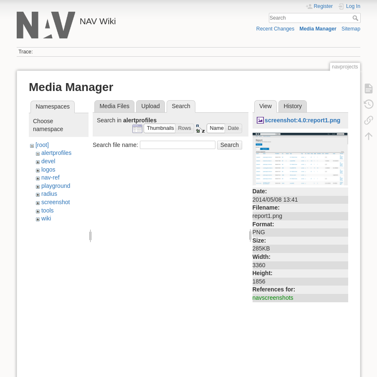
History (293, 106)
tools (47, 210)
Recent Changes (275, 29)
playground (55, 185)
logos (48, 169)
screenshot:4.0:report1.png (302, 120)
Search (356, 18)
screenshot (55, 202)
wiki (46, 218)
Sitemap (351, 29)
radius (49, 193)
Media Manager (318, 29)
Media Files (114, 106)
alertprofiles (56, 152)
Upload (151, 106)
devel (48, 161)
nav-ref (50, 177)
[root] (42, 145)
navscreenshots (273, 297)
